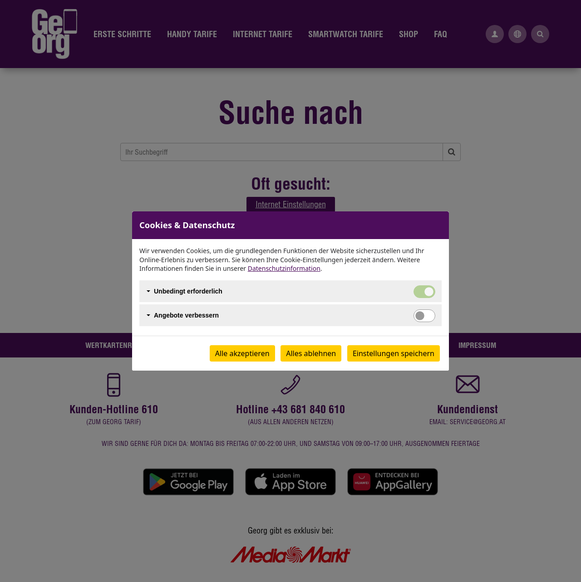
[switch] (424, 315)
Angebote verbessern (186, 315)
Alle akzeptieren (242, 353)
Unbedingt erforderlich (188, 291)
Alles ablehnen (311, 353)
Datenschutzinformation (284, 268)
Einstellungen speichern (393, 353)
